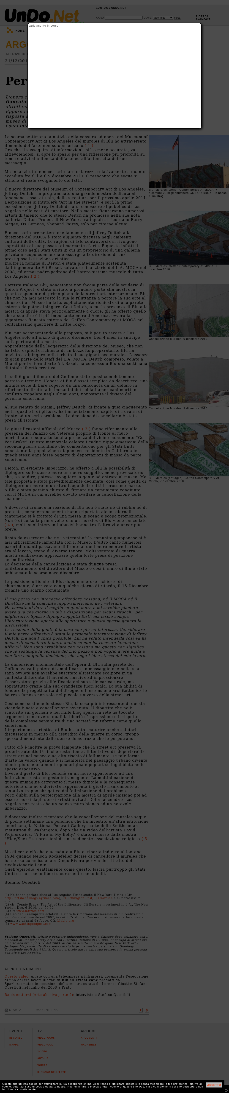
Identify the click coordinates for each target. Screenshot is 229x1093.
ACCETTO (214, 1085)
